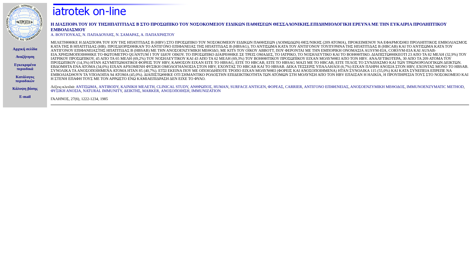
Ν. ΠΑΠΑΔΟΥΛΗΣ (98, 35)
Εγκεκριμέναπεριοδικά (25, 67)
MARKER (150, 91)
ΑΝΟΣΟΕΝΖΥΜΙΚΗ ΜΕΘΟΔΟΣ (377, 87)
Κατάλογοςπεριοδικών (25, 79)
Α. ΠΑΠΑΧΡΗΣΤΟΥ (158, 35)
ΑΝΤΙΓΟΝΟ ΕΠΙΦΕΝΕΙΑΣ (326, 87)
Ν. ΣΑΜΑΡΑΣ (127, 35)
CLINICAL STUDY (172, 87)
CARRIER (293, 87)
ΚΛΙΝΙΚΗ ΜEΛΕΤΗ (137, 87)
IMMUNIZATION (206, 91)
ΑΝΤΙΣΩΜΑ (86, 87)
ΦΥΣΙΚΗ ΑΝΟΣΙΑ (66, 91)
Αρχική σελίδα (25, 49)
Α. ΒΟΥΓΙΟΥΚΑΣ (65, 35)
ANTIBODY (109, 87)
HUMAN (221, 87)
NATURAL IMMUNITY (102, 91)
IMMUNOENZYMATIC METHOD (435, 87)
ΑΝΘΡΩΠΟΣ (201, 87)
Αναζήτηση (25, 57)
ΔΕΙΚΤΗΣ (132, 91)
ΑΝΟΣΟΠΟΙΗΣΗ (175, 91)
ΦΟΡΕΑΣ (275, 87)
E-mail (25, 97)
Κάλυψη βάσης (25, 89)
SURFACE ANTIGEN (248, 87)
